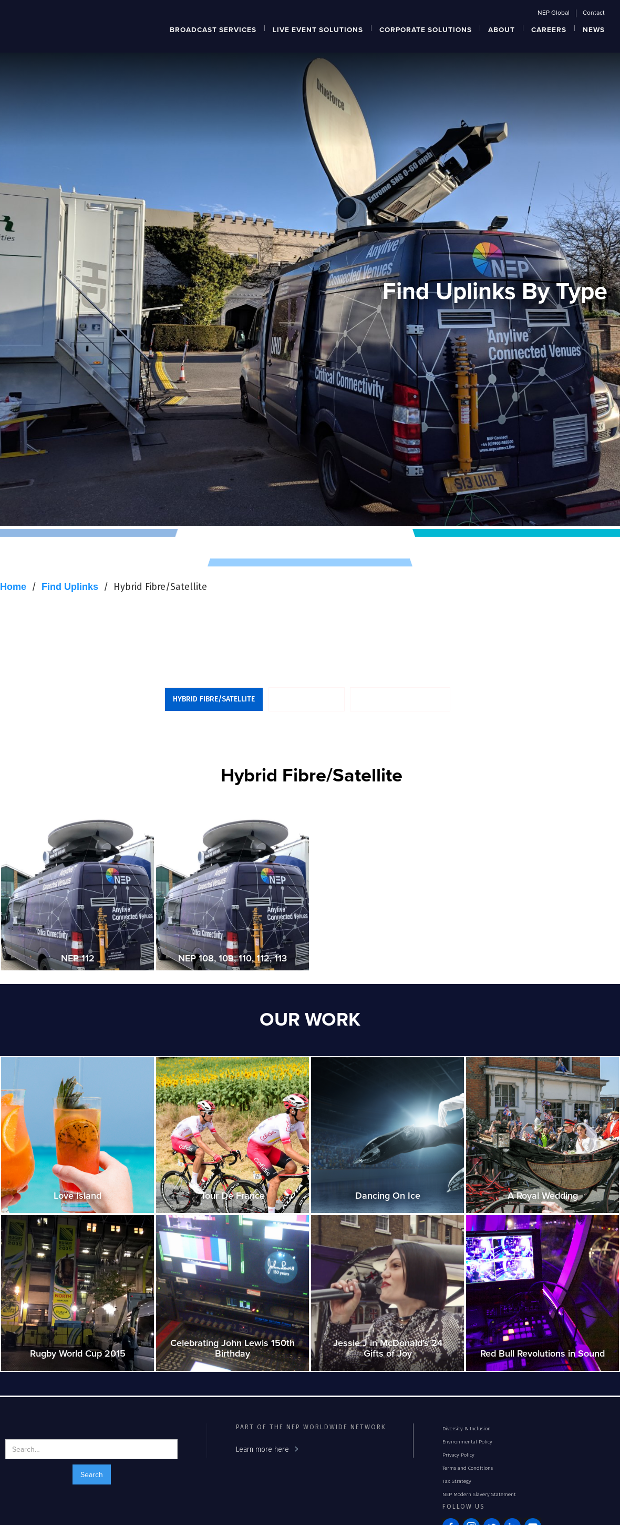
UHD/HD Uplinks (306, 699)
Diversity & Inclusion (466, 1429)
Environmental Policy (467, 1442)
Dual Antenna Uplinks (400, 699)
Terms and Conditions (467, 1468)
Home (13, 586)
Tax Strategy (456, 1481)
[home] (48, 8)
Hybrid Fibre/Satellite (160, 587)
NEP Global (554, 13)
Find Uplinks (70, 586)
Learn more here (262, 1449)
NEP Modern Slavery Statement (479, 1494)
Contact (594, 13)
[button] (213, 28)
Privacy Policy (458, 1455)
